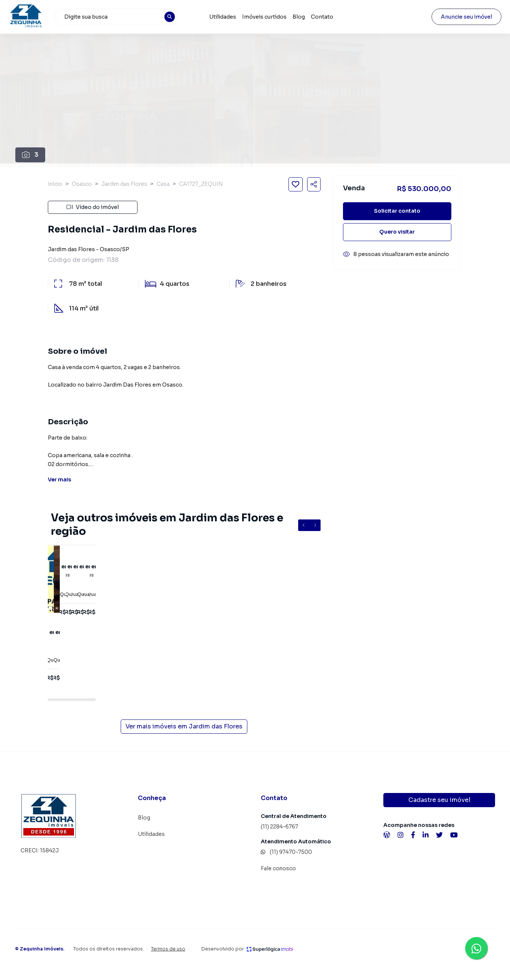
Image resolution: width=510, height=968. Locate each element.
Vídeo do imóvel (93, 207)
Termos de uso (168, 949)
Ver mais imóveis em (184, 726)
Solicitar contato (397, 210)
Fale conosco (278, 868)
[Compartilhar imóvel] (314, 184)
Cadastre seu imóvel (439, 800)
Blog (302, 16)
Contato (325, 16)
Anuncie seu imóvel (460, 16)
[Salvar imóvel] (295, 184)
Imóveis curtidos (267, 16)
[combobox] (121, 17)
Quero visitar (397, 231)
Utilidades (226, 16)
